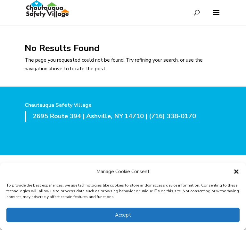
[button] (236, 171)
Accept (123, 215)
